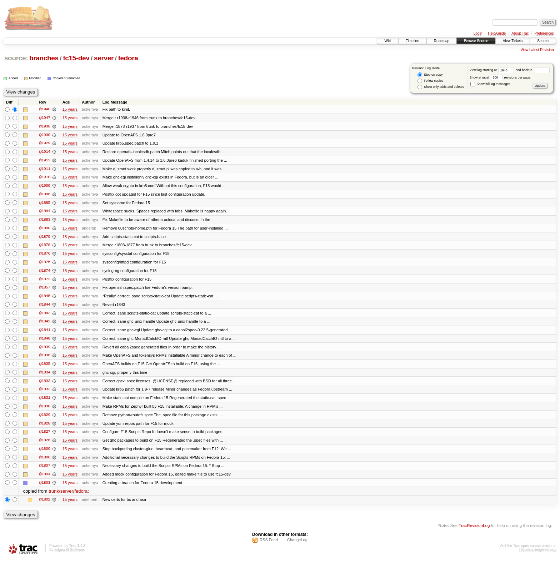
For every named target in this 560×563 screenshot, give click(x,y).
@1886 (44, 195)
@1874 (44, 272)
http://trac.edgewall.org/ (537, 554)
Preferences (544, 33)
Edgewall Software (69, 554)
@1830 (44, 409)
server (104, 58)
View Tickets (512, 41)
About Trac (520, 33)
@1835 (44, 366)
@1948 (44, 109)
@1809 (44, 452)
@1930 (44, 135)
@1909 (44, 186)
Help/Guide (497, 33)
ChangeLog (297, 544)
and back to (533, 70)
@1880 (44, 229)
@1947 (44, 118)
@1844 (44, 306)
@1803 (44, 486)
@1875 (44, 263)
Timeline (412, 41)
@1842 (44, 323)
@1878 (44, 246)
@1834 (44, 375)
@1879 (44, 238)
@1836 (44, 358)
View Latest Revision (537, 50)
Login (478, 33)
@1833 (44, 383)
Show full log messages (490, 84)
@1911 (44, 169)
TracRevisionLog (474, 529)
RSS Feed (269, 544)
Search (543, 41)
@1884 (44, 212)
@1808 (44, 460)
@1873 (44, 280)
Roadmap (441, 41)
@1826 (44, 443)
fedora (128, 58)
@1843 (44, 315)
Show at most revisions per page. (500, 77)
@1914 (44, 152)
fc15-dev (76, 58)
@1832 (44, 392)
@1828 (44, 426)
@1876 (44, 255)
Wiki (387, 41)
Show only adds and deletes (441, 87)
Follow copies (430, 81)
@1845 (44, 298)
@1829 (44, 418)
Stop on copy (430, 74)
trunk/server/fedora (68, 495)
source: (16, 58)
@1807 (44, 469)
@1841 (44, 332)
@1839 (44, 349)
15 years (70, 109)
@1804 (44, 478)
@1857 (44, 289)
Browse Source (476, 41)
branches (44, 58)
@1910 (44, 178)
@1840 (44, 340)
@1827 (44, 435)
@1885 (44, 203)
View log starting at (493, 70)
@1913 (44, 161)
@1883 (44, 220)
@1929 (44, 143)
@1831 (44, 400)
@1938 (44, 126)
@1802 (44, 503)
